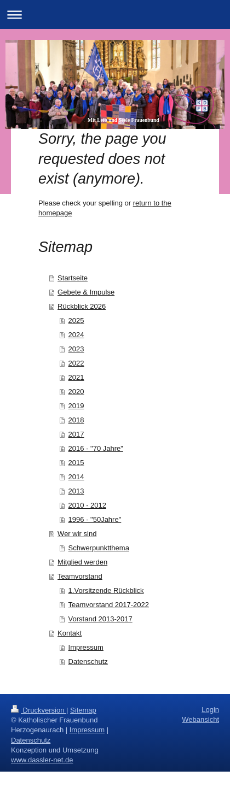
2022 (76, 363)
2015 (76, 462)
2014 (76, 477)
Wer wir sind (77, 534)
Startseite (73, 278)
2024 (76, 335)
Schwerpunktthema (98, 548)
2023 (76, 349)
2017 (76, 434)
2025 (76, 320)
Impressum (86, 647)
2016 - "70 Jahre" (95, 448)
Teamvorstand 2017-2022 (108, 605)
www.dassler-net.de (42, 760)
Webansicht (200, 719)
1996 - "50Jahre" (95, 519)
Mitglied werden (82, 562)
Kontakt (70, 633)
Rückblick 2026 (82, 306)
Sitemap (83, 710)
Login (210, 709)
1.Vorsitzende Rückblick (106, 590)
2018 (76, 420)
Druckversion (38, 710)
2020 (76, 391)
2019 (76, 406)
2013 (76, 491)
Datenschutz (88, 661)
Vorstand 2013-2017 (100, 619)
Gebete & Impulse (86, 292)
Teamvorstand (80, 576)
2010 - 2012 (87, 505)
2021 (76, 377)
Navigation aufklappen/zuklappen (115, 14)
